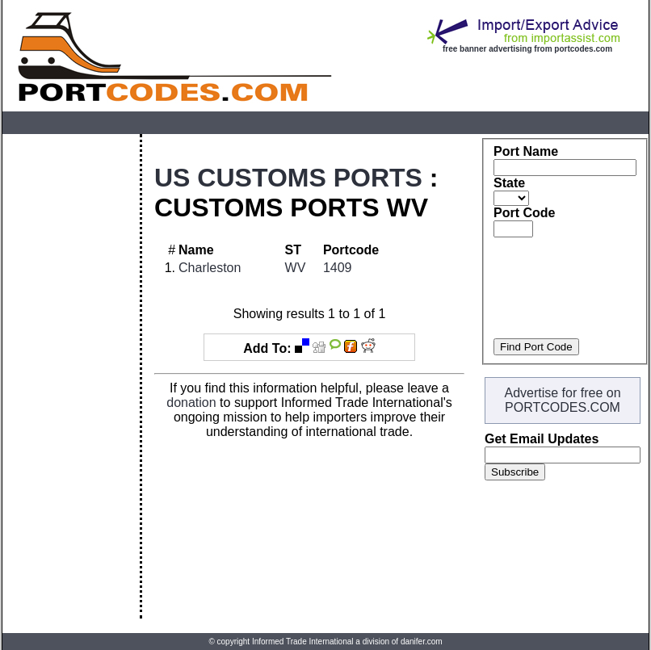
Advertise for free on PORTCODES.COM (562, 400)
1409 (337, 268)
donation (191, 402)
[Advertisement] (71, 376)
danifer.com (422, 641)
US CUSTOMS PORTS (288, 177)
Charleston (209, 268)
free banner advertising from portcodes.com (527, 48)
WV (295, 268)
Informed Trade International (303, 641)
